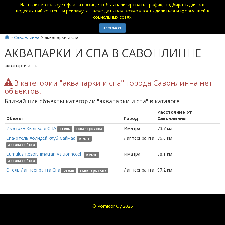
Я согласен (112, 28)
